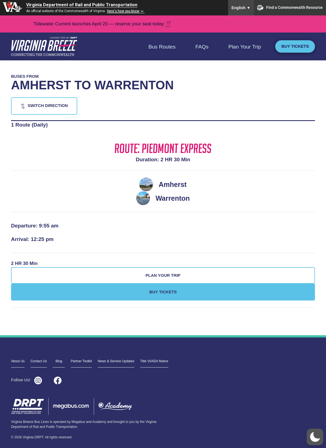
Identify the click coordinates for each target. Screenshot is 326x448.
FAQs (202, 47)
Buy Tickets (295, 46)
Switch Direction (48, 105)
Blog (58, 361)
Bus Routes (161, 47)
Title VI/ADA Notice (154, 361)
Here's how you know (123, 11)
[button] (315, 437)
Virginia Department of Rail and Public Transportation (81, 4)
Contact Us (39, 361)
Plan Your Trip (244, 47)
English (240, 8)
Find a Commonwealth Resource (290, 7)
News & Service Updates (116, 361)
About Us (18, 361)
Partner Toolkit (81, 361)
